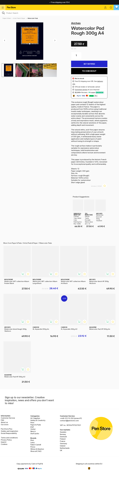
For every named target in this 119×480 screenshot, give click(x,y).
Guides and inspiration (9, 431)
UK (61, 450)
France (62, 441)
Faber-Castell (35, 445)
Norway (63, 434)
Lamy (32, 442)
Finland (62, 439)
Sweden (63, 432)
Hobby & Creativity (37, 420)
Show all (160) (36, 451)
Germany (63, 443)
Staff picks (34, 433)
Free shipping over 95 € (59, 2)
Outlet (33, 429)
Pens (32, 423)
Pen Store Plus (6, 429)
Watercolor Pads (33, 18)
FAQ (2, 420)
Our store (4, 424)
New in (33, 431)
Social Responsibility (9, 433)
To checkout (89, 71)
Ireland (62, 446)
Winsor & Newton (37, 449)
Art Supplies (35, 418)
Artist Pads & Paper (19, 18)
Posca (32, 447)
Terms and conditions (9, 438)
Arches (76, 23)
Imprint (3, 442)
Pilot (32, 440)
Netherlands (64, 448)
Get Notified (89, 64)
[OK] (59, 13)
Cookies (4, 444)
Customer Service (8, 418)
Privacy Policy (6, 440)
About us (4, 422)
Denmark (63, 437)
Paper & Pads (7, 18)
